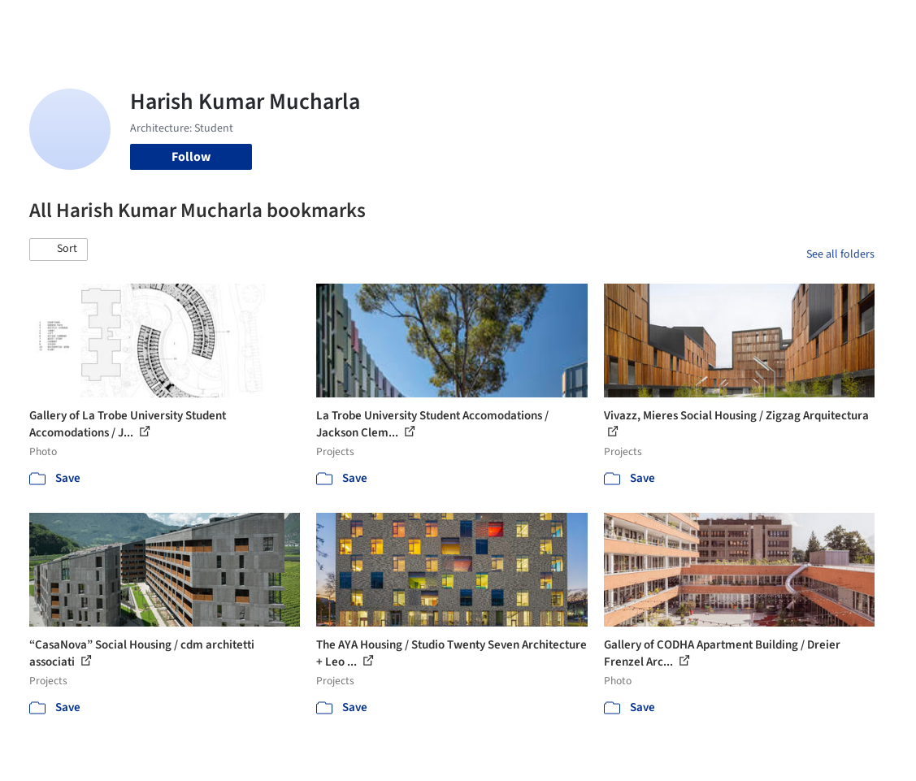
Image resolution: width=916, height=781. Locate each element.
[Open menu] (875, 23)
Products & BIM (463, 23)
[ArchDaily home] (42, 23)
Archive (661, 23)
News (615, 23)
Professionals (552, 23)
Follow (191, 157)
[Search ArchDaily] (205, 23)
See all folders (840, 254)
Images (390, 23)
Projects (338, 23)
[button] (58, 249)
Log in (741, 23)
